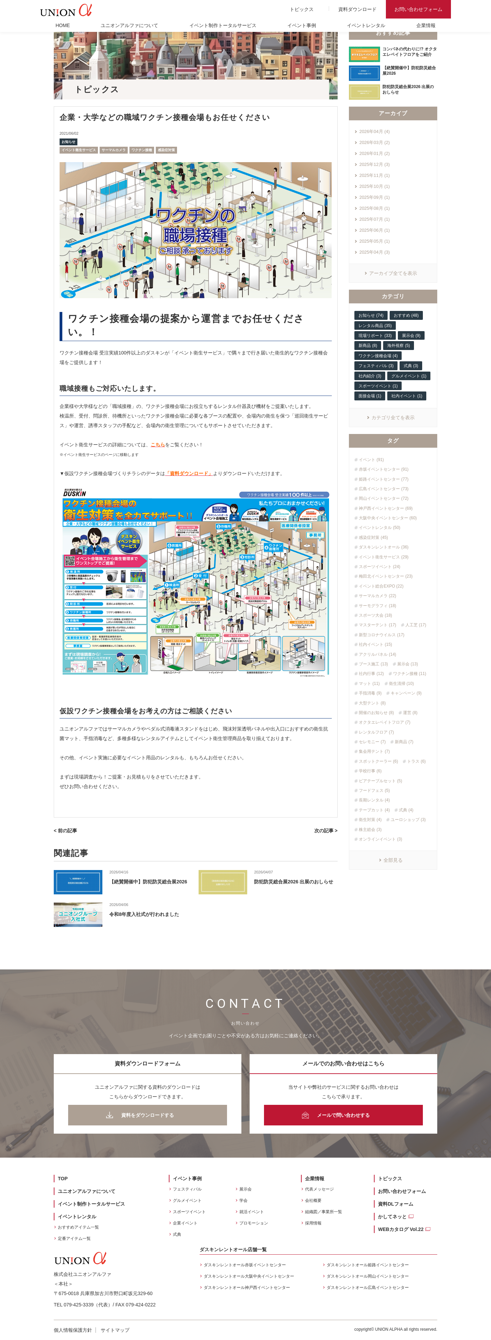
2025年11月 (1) (374, 175)
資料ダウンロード (357, 9)
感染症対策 (166, 150)
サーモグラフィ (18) (377, 605)
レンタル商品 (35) (375, 325)
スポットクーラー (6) (378, 761)
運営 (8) (410, 712)
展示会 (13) (407, 664)
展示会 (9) (411, 335)
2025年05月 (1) (374, 241)
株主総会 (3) (370, 829)
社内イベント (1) (406, 396)
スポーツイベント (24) (379, 566)
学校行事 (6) (370, 771)
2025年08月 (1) (374, 208)
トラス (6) (416, 761)
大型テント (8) (372, 703)
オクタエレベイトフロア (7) (384, 722)
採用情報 (313, 1223)
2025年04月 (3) (374, 252)
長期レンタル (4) (374, 800)
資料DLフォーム (395, 1204)
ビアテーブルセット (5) (380, 780)
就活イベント (251, 1211)
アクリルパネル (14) (377, 654)
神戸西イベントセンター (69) (386, 508)
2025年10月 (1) (374, 186)
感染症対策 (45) (373, 537)
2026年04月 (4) (374, 131)
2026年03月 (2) (374, 142)
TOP (63, 1178)
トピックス (302, 9)
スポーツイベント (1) (378, 386)
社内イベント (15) (375, 644)
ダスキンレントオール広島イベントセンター (368, 1287)
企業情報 (426, 25)
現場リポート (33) (375, 335)
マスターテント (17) (377, 625)
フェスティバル (187, 1189)
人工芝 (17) (415, 625)
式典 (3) (411, 365)
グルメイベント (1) (408, 376)
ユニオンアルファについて (129, 25)
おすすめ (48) (406, 315)
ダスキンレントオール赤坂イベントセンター (245, 1265)
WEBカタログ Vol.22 (401, 1229)
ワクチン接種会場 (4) (378, 355)
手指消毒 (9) (370, 693)
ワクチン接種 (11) (409, 673)
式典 (177, 1234)
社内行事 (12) (371, 673)
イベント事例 (301, 25)
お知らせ (68, 142)
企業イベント (185, 1223)
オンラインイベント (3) (380, 839)
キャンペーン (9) (406, 693)
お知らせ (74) (370, 315)
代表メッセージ (319, 1189)
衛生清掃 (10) (401, 683)
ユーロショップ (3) (408, 819)
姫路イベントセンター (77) (383, 479)
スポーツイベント (189, 1211)
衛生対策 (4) (370, 819)
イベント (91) (371, 459)
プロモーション (253, 1223)
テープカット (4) (374, 810)
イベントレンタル (366, 25)
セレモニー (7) (372, 741)
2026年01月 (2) (374, 153)
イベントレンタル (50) (379, 527)
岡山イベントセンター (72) (383, 498)
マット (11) (369, 683)
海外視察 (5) (398, 345)
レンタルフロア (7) (376, 732)
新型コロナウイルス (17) (381, 634)
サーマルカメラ (114, 150)
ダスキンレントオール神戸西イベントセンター (247, 1287)
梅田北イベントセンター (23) (386, 576)
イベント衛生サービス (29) (383, 557)
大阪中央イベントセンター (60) (388, 518)
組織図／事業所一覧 (323, 1211)
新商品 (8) (367, 345)
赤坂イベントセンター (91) (383, 469)
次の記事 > (326, 830)
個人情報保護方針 (73, 1330)
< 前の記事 (65, 830)
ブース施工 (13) (373, 664)
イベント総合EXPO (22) (381, 586)
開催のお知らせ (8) (376, 712)
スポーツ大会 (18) (375, 615)
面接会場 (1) (369, 396)
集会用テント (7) (374, 751)
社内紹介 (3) (369, 376)
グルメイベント (187, 1200)
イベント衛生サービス (79, 150)
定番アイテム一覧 (74, 1238)
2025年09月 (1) (374, 197)
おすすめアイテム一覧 (78, 1227)
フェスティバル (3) (375, 365)
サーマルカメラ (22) (377, 595)
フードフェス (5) (374, 790)
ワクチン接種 (141, 150)
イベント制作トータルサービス (222, 25)
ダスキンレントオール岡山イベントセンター (368, 1276)
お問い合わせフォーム (418, 9)
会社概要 (313, 1200)
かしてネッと (392, 1216)
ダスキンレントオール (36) (383, 547)
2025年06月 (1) (374, 230)
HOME (62, 25)
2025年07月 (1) (374, 219)
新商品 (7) (404, 741)
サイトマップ (115, 1330)
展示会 (245, 1189)
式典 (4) (406, 810)
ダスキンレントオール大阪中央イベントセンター (249, 1276)
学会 (243, 1200)
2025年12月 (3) (374, 164)
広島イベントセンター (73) (383, 488)
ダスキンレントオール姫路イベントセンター (368, 1265)
